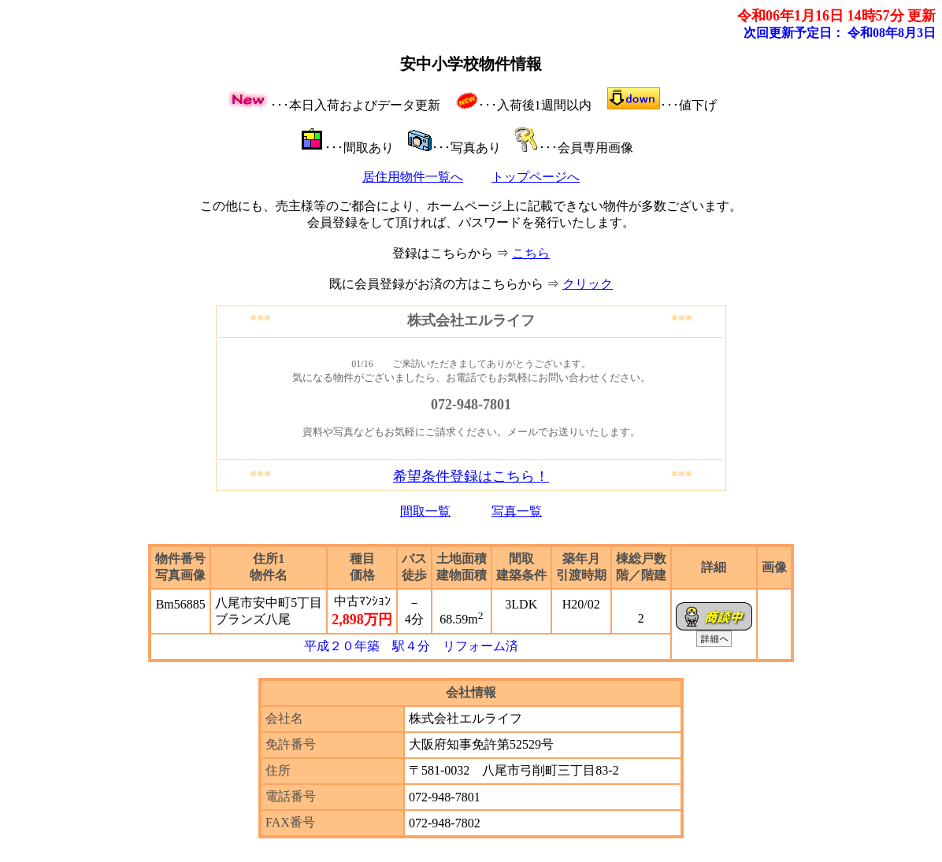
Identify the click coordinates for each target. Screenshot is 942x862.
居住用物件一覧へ (412, 176)
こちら (531, 253)
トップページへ (535, 176)
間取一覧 (425, 511)
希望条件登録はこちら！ (471, 476)
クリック (587, 283)
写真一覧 (516, 511)
